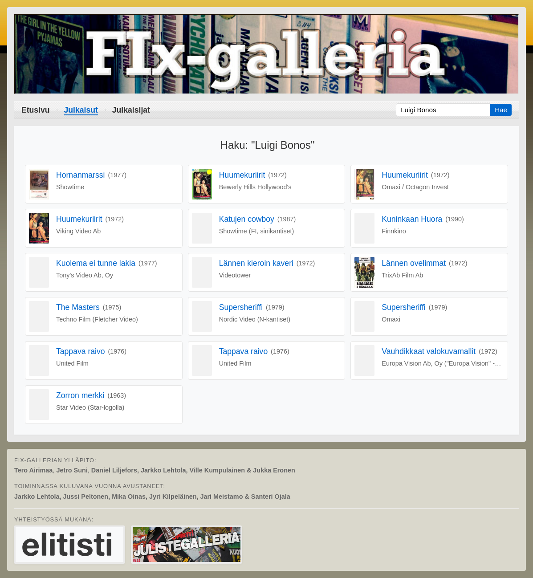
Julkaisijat (131, 110)
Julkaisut (81, 110)
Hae (501, 110)
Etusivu (35, 110)
